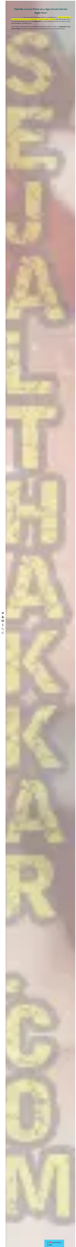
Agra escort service (16, 17)
